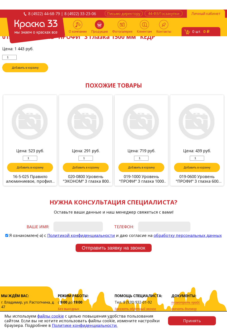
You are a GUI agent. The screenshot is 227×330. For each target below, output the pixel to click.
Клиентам (144, 27)
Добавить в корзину (25, 68)
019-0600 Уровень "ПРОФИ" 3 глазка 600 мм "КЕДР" (197, 179)
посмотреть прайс (185, 302)
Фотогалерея (122, 27)
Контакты (163, 27)
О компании (78, 27)
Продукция (99, 27)
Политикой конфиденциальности (81, 235)
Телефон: (124, 227)
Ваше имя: (38, 227)
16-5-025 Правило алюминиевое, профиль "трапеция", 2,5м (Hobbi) (30, 179)
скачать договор (184, 309)
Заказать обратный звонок (135, 309)
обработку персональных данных (188, 235)
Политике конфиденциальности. (84, 325)
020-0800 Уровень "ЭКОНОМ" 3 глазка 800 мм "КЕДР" (86, 179)
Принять (192, 320)
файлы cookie (50, 316)
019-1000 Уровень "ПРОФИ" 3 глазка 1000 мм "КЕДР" (141, 179)
